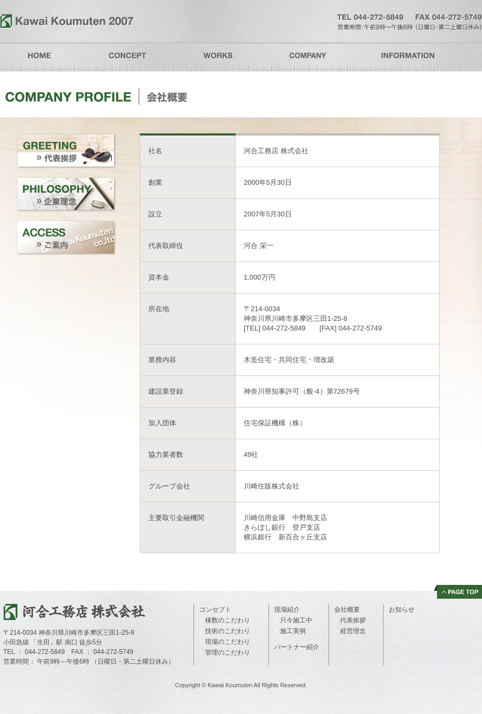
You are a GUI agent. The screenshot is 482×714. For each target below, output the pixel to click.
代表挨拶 (353, 620)
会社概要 (347, 609)
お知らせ (402, 609)
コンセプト (215, 609)
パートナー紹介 (296, 647)
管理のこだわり (227, 652)
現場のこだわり (227, 641)
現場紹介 (287, 609)
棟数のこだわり (227, 620)
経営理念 (353, 631)
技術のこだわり (227, 631)
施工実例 (293, 631)
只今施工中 (296, 620)
